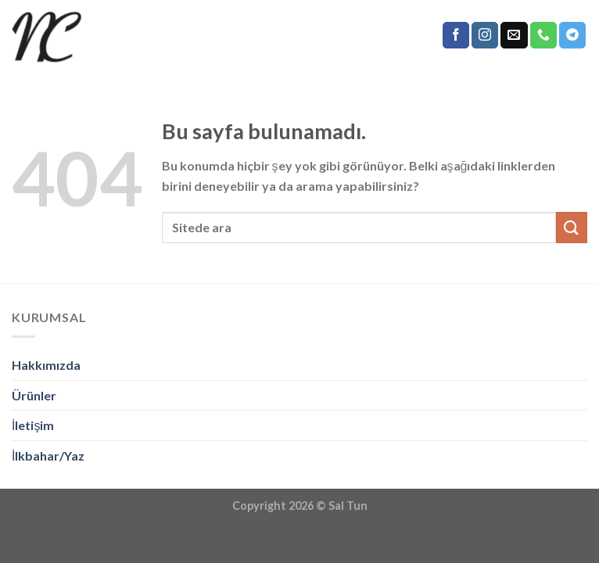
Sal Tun (348, 505)
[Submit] (571, 227)
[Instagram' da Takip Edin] (485, 35)
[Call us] (543, 35)
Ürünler (34, 395)
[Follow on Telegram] (572, 35)
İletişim (33, 425)
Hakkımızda (46, 364)
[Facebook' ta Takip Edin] (456, 35)
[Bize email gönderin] (513, 35)
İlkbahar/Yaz (48, 455)
